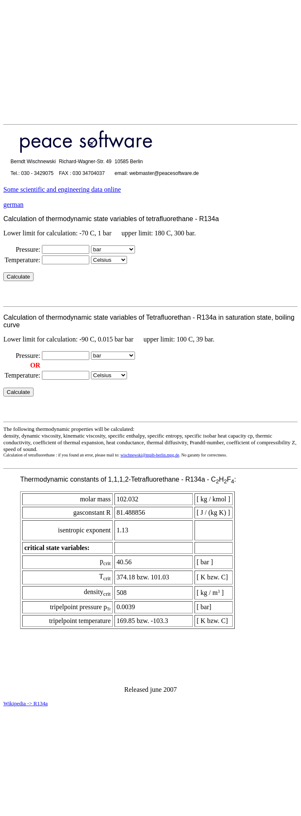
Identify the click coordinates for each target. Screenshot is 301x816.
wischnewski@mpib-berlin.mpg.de (149, 455)
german (13, 204)
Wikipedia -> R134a (25, 703)
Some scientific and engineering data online (62, 189)
